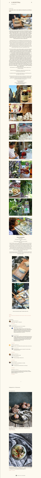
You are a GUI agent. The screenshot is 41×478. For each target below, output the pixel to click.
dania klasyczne (12, 315)
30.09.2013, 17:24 (17, 364)
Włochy (10, 316)
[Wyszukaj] (31, 2)
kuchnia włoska (29, 315)
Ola (11, 361)
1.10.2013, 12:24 (16, 369)
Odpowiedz (13, 323)
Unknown (12, 344)
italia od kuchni (16, 327)
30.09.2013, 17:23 (17, 356)
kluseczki (21, 315)
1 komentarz (13, 470)
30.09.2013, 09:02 (20, 327)
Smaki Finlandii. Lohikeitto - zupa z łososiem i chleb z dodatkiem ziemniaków (20, 468)
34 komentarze (14, 430)
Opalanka (12, 320)
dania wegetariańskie (17, 315)
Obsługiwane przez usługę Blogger (20, 475)
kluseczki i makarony (24, 315)
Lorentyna (15, 2)
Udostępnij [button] (10, 314)
